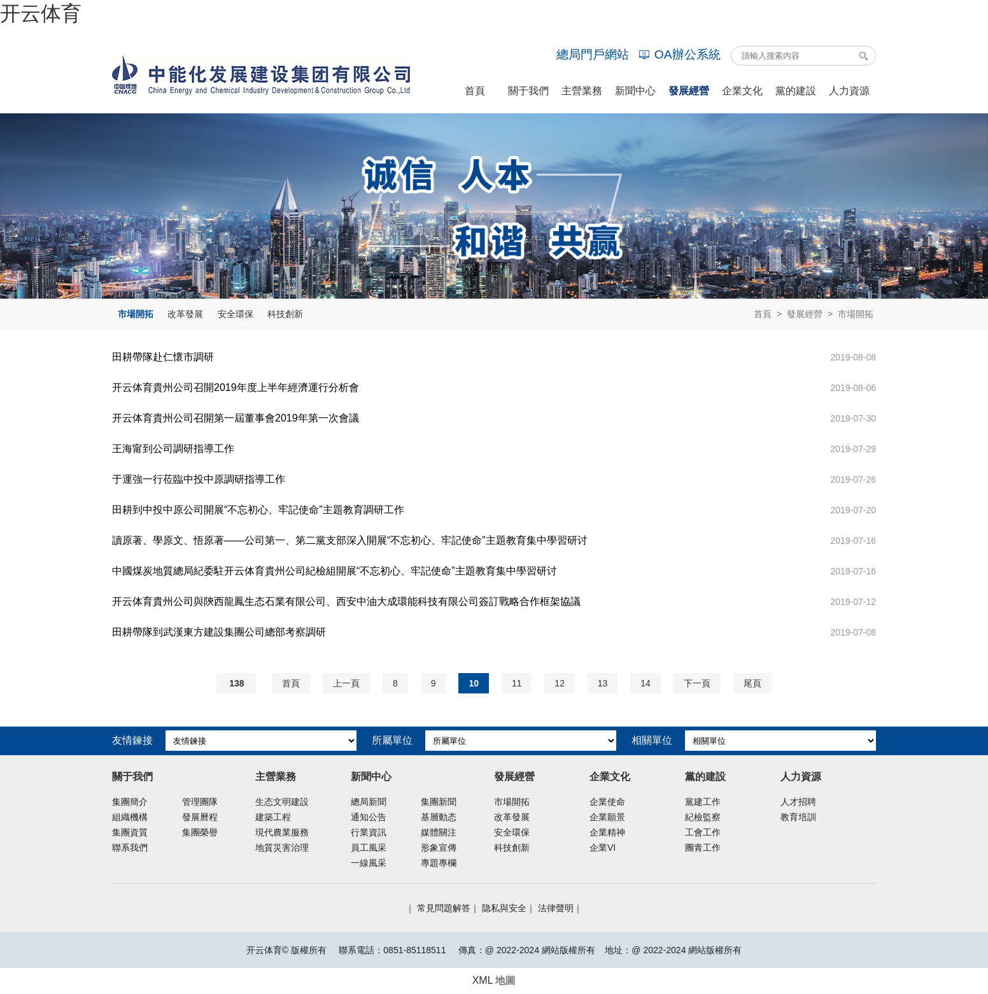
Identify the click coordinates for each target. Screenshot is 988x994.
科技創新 (285, 314)
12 (559, 683)
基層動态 (438, 817)
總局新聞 (368, 802)
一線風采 (368, 863)
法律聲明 (556, 908)
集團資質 (130, 832)
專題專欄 (438, 863)
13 (603, 683)
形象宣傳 (438, 847)
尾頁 (752, 683)
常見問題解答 (443, 908)
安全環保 (235, 314)
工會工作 (703, 832)
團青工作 (703, 847)
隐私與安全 (504, 908)
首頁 (763, 314)
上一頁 (346, 683)
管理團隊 (200, 802)
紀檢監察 (703, 817)
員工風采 (368, 847)
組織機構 (130, 817)
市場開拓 (135, 314)
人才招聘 (798, 802)
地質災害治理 (282, 847)
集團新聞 (438, 802)
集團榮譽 (200, 832)
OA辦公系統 (680, 54)
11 (517, 683)
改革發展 (185, 314)
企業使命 (607, 802)
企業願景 (607, 817)
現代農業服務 (282, 832)
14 (645, 683)
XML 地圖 (494, 980)
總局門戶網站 (592, 54)
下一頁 (697, 683)
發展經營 (804, 314)
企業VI (602, 847)
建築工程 (273, 817)
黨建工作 (703, 802)
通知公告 (368, 817)
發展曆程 (200, 817)
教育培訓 (798, 817)
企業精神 (607, 832)
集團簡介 (130, 802)
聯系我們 (130, 847)
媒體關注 (438, 832)
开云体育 (40, 13)
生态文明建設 (282, 802)
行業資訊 (368, 832)
